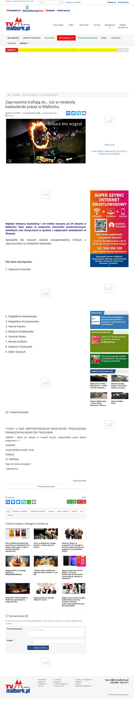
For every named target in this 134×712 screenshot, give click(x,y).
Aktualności (13, 37)
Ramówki (11, 43)
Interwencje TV (66, 37)
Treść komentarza (14, 629)
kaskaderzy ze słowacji (38, 511)
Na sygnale (50, 37)
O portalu (57, 680)
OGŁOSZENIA (58, 25)
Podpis (10, 640)
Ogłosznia (41, 682)
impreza (74, 511)
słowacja (51, 511)
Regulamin (57, 682)
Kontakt (77, 2)
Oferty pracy (109, 145)
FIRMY (71, 25)
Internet (40, 686)
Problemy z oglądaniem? (83, 680)
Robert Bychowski (50, 113)
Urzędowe (116, 37)
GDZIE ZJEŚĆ (84, 25)
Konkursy (10, 116)
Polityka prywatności (60, 684)
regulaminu (38, 621)
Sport (104, 37)
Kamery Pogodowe (32, 37)
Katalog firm (42, 684)
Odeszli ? (24, 43)
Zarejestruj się (123, 2)
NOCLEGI (97, 25)
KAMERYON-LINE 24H (123, 26)
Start (9, 95)
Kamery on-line (58, 686)
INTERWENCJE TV (110, 26)
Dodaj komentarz (37, 648)
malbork (10, 515)
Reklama (69, 2)
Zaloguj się (111, 2)
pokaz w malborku (63, 511)
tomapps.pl (125, 694)
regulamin (74, 621)
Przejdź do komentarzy (46, 486)
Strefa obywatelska (87, 37)
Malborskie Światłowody (82, 686)
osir (81, 511)
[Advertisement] (67, 72)
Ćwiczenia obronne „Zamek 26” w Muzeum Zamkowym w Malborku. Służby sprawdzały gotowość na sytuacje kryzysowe (72, 50)
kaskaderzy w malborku (20, 511)
